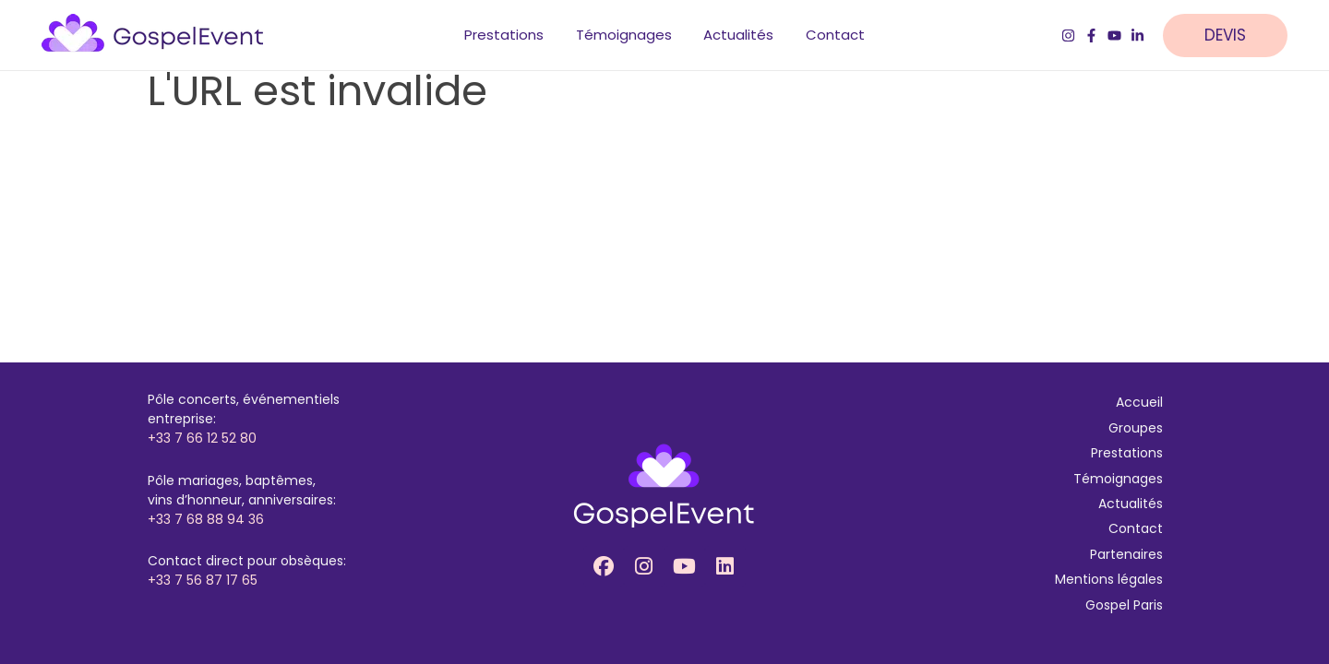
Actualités (1130, 503)
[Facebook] (1091, 37)
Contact (1135, 528)
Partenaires (1126, 554)
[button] (1234, 37)
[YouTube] (1114, 37)
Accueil (1139, 402)
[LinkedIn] (1137, 37)
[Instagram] (1068, 37)
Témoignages (1118, 478)
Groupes (1135, 428)
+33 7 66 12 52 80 (202, 438)
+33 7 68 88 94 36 (206, 519)
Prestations (1127, 453)
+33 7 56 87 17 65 (202, 580)
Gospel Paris (1124, 605)
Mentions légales (1109, 579)
